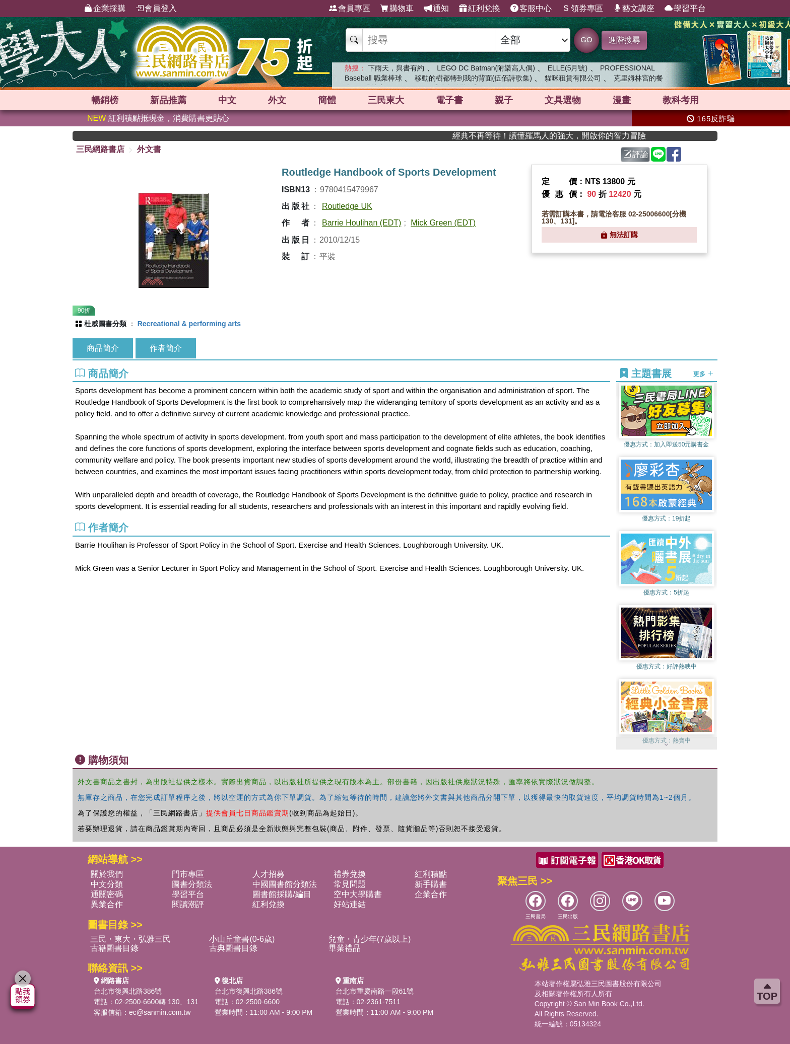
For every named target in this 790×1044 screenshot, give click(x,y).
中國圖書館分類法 (284, 884)
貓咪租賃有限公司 (573, 78)
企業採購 (104, 8)
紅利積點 (431, 874)
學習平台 (685, 8)
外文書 (149, 149)
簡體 (327, 100)
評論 (635, 154)
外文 (277, 100)
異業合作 (107, 904)
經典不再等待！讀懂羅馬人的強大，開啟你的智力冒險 (578, 135)
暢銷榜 (104, 100)
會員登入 (156, 8)
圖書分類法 (192, 884)
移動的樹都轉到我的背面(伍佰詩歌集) (473, 78)
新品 (168, 100)
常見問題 (350, 884)
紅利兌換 (479, 8)
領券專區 (582, 8)
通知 (436, 8)
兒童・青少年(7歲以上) (369, 939)
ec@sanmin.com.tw (159, 1012)
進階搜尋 (624, 40)
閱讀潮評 (188, 904)
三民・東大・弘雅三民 (130, 939)
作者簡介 (166, 348)
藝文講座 (633, 8)
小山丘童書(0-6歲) (242, 939)
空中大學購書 (358, 894)
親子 (504, 100)
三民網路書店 (100, 149)
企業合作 (431, 894)
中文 (227, 100)
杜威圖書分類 (105, 324)
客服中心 (531, 8)
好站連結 (350, 904)
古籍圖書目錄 (114, 948)
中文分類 (107, 884)
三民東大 (386, 100)
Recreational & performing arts (189, 324)
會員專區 (349, 8)
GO (586, 39)
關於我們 (107, 874)
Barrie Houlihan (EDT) (361, 222)
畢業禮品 (344, 948)
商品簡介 (103, 348)
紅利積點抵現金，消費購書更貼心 (158, 118)
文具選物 (563, 100)
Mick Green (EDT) (443, 222)
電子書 (449, 100)
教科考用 (681, 100)
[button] (666, 744)
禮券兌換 (350, 874)
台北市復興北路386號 (128, 991)
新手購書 (431, 884)
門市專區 (188, 874)
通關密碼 (107, 894)
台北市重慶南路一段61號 (375, 991)
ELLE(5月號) (567, 68)
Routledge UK (347, 206)
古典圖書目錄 (233, 948)
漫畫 (622, 100)
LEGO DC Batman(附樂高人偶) (486, 68)
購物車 (397, 8)
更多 (703, 374)
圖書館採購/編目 (281, 894)
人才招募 (268, 874)
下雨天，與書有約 (396, 68)
